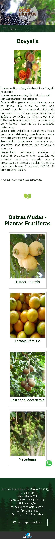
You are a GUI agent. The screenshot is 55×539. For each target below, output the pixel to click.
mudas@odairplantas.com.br (27, 506)
